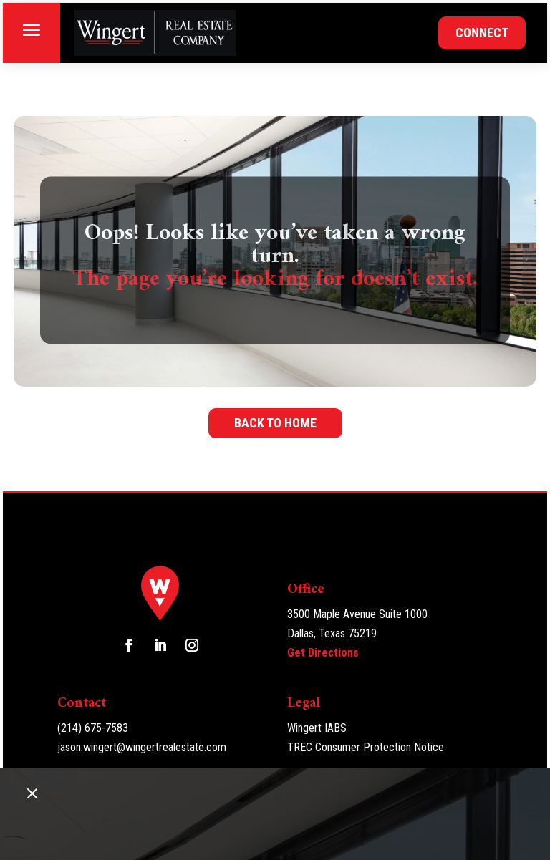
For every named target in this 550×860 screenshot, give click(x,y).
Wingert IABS (317, 728)
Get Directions (323, 653)
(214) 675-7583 (92, 728)
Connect (481, 32)
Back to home (275, 422)
